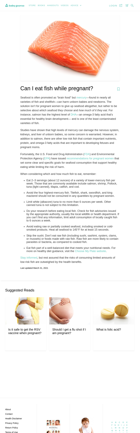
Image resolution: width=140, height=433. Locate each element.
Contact (9, 414)
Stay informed (28, 257)
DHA (73, 114)
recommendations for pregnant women (90, 158)
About (8, 409)
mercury (81, 97)
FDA (87, 154)
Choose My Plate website (90, 251)
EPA (47, 158)
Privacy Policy (11, 423)
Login (113, 5)
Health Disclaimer (13, 418)
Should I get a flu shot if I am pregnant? (69, 331)
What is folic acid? (108, 329)
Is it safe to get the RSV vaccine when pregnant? (24, 331)
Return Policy (11, 427)
